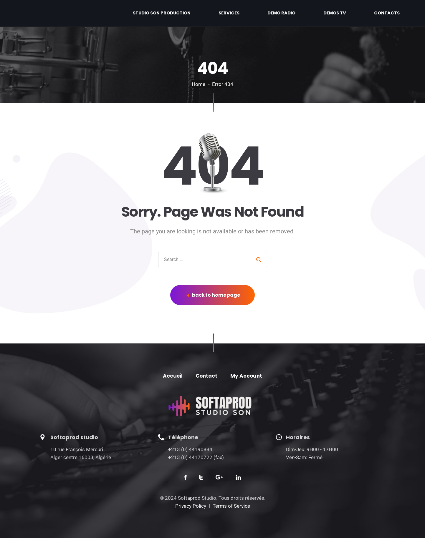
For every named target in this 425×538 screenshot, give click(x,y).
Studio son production (229, 13)
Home (198, 84)
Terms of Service (231, 506)
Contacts (394, 13)
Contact (206, 375)
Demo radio (319, 13)
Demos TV (357, 13)
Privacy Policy (190, 506)
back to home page (213, 295)
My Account (246, 375)
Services (282, 13)
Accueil (173, 375)
